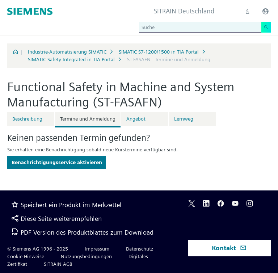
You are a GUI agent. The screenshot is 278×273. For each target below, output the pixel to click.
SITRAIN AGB (58, 264)
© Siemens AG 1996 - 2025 (37, 249)
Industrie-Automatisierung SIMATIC (67, 52)
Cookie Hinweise (25, 256)
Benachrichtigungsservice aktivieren (57, 162)
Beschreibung (27, 119)
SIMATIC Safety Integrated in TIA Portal (71, 59)
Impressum (97, 249)
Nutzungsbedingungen (86, 256)
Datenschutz (139, 249)
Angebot (136, 119)
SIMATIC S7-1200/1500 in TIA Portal (159, 52)
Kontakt (229, 248)
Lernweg (183, 119)
